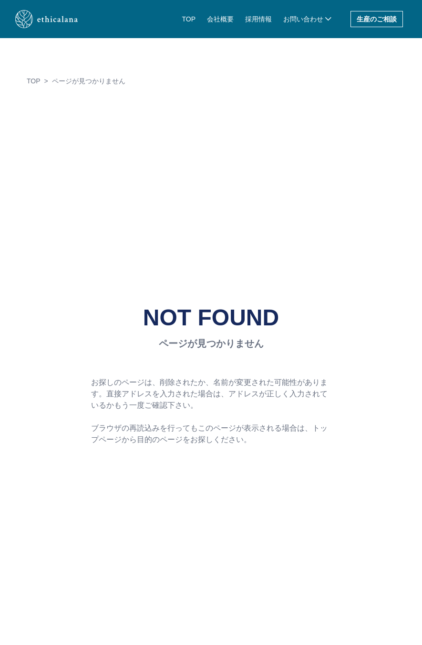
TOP (189, 19)
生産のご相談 (377, 19)
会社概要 (220, 19)
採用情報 (258, 19)
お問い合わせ (303, 19)
